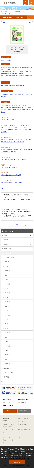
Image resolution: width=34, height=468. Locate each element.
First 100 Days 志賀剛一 (8, 119)
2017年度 (7, 306)
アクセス (5, 420)
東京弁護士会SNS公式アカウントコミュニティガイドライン (24, 432)
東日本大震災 (5, 377)
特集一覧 (7, 262)
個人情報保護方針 (22, 424)
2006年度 (7, 355)
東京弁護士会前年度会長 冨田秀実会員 (12, 85)
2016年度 (7, 310)
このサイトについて (23, 418)
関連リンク (21, 437)
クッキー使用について (12, 453)
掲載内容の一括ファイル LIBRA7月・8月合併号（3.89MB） (17, 49)
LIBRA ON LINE (6, 253)
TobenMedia (5, 368)
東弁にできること (7, 402)
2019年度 (7, 297)
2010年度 (7, 337)
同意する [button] (17, 462)
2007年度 (7, 350)
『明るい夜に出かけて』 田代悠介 (11, 175)
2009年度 (7, 341)
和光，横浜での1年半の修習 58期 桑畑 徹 (13, 159)
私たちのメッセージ (7, 231)
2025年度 (7, 270)
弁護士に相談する (7, 399)
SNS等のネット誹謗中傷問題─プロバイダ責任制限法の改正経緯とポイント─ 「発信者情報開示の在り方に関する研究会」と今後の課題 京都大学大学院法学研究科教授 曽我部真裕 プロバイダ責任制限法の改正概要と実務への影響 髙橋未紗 (17, 71)
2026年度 (7, 266)
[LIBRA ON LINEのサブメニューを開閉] (30, 253)
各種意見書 (5, 239)
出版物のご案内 (6, 248)
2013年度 (7, 324)
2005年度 (7, 359)
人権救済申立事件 (7, 244)
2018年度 (7, 301)
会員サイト (10, 411)
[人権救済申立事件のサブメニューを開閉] (30, 244)
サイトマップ (21, 421)
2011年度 (7, 332)
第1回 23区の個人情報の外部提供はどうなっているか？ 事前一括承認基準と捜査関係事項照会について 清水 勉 (17, 110)
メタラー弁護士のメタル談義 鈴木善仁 (12, 182)
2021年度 (7, 288)
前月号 (5, 22)
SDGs (4, 381)
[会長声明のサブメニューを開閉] (30, 235)
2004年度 (7, 363)
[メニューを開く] (31, 2)
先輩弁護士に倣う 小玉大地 (9, 167)
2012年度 (7, 328)
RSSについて (6, 437)
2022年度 (7, 284)
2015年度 (7, 315)
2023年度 (7, 279)
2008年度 (7, 346)
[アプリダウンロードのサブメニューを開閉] (30, 372)
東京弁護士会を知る (8, 405)
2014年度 (7, 319)
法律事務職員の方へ (24, 411)
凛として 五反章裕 (6, 60)
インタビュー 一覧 (9, 257)
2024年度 (7, 275)
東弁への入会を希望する (24, 399)
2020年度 (7, 293)
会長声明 (3, 188)
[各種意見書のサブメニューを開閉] (30, 240)
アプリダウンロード (7, 372)
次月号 (29, 22)
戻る (17, 224)
